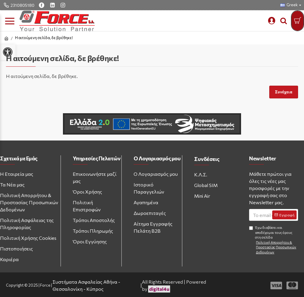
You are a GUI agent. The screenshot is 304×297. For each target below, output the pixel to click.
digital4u (159, 289)
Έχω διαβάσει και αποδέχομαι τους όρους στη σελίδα (273, 240)
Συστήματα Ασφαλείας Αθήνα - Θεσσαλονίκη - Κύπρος (86, 285)
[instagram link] (63, 5)
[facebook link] (42, 5)
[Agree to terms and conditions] (251, 228)
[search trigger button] (283, 20)
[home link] (6, 38)
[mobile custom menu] (271, 20)
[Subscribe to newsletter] (284, 214)
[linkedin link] (53, 5)
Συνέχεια (283, 92)
